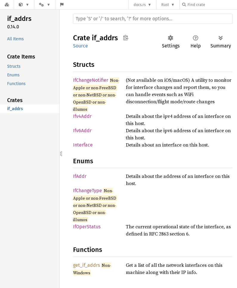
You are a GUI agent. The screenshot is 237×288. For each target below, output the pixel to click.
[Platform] (44, 4)
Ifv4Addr (82, 116)
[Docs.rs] (7, 4)
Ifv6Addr (82, 130)
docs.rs (140, 4)
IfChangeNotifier (90, 80)
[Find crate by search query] (212, 4)
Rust (165, 4)
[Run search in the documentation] (153, 19)
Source (80, 46)
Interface (83, 145)
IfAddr (79, 176)
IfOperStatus (86, 227)
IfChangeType (87, 190)
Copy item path (126, 38)
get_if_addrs (86, 265)
